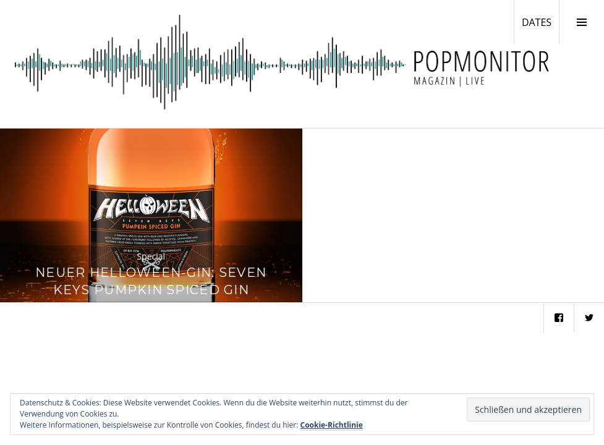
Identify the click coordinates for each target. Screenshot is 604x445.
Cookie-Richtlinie (331, 425)
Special (151, 256)
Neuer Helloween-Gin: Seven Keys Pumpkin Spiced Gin (150, 281)
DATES (540, 21)
